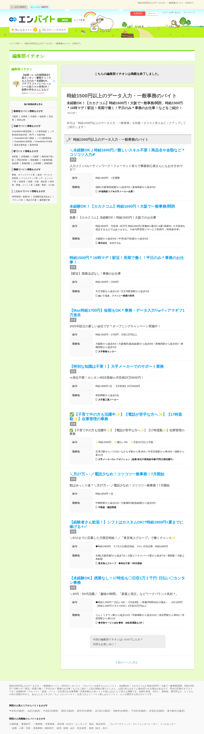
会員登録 (138, 13)
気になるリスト (26, 29)
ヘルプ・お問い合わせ (171, 13)
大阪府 (15, 116)
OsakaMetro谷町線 (23, 141)
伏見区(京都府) (156, 711)
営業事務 (49, 724)
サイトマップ (189, 13)
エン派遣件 (18, 7)
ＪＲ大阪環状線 (44, 138)
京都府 (33, 116)
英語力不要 (31, 200)
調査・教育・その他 (45, 185)
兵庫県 (24, 116)
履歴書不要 (45, 200)
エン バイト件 (39, 7)
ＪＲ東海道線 (40, 131)
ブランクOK (17, 200)
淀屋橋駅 (25, 156)
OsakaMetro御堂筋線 (21, 131)
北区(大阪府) (33, 711)
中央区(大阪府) (16, 711)
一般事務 (37, 724)
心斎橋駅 (37, 163)
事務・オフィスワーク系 (23, 175)
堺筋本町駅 (22, 160)
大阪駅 (35, 156)
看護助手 (25, 724)
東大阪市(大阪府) (176, 711)
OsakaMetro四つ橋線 (24, 138)
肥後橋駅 (34, 160)
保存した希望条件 (56, 29)
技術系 (22, 181)
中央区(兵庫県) (50, 711)
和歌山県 (21, 120)
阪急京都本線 (20, 145)
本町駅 (15, 156)
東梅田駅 (26, 163)
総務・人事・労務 (21, 728)
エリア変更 (79, 20)
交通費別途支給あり (42, 196)
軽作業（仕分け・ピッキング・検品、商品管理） (82, 724)
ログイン (152, 13)
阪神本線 (34, 145)
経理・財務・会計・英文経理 (71, 728)
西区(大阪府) (67, 711)
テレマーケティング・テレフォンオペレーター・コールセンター (143, 724)
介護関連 (13, 724)
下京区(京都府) (138, 711)
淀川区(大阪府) (102, 711)
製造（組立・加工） (99, 728)
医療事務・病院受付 (43, 728)
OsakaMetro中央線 (43, 141)
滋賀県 (43, 116)
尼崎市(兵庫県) (120, 711)
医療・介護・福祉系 (37, 181)
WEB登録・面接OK (21, 196)
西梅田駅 (48, 163)
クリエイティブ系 (29, 178)
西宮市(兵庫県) (84, 711)
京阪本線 (41, 135)
